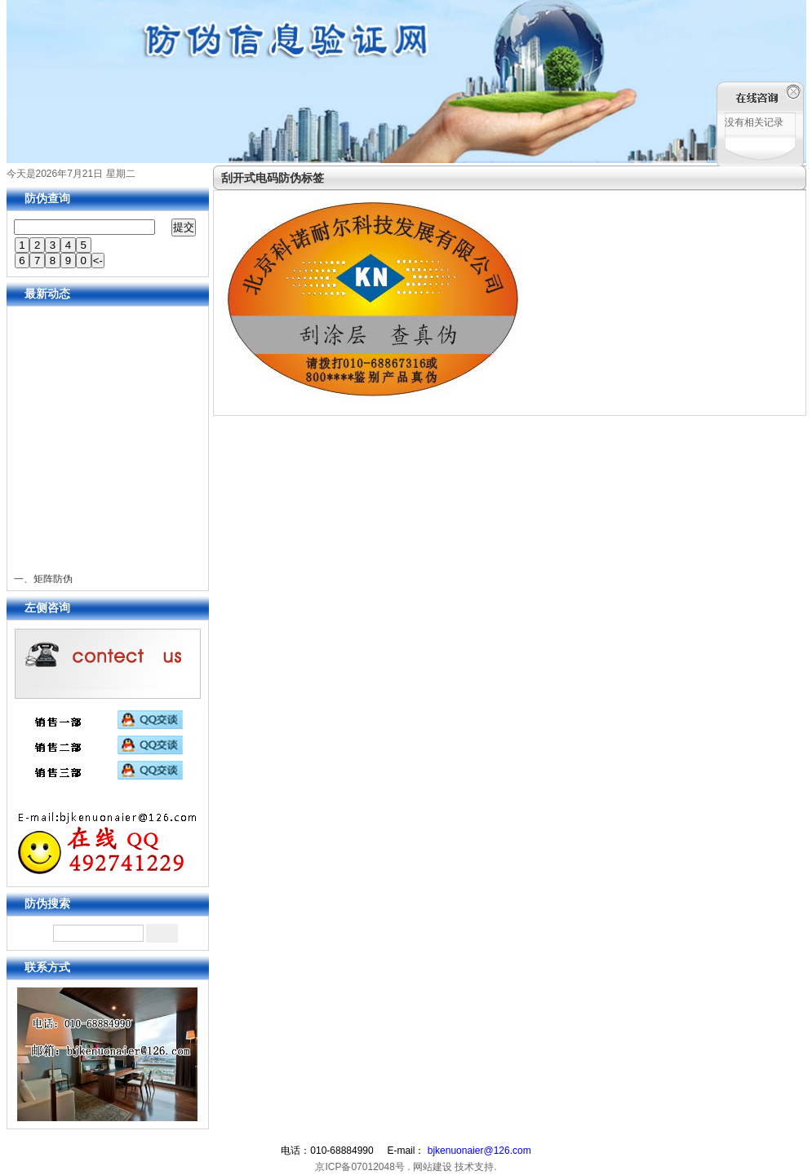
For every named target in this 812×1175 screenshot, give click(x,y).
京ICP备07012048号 (359, 1167)
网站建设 (432, 1167)
